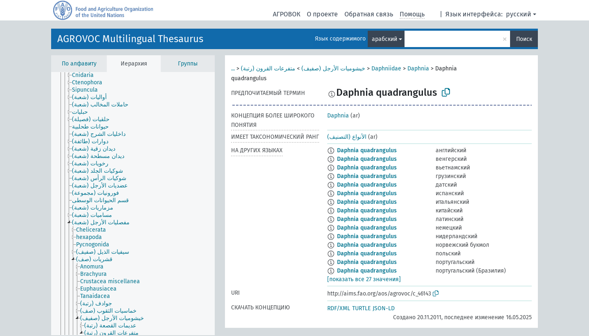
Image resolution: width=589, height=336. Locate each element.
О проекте (322, 14)
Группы (188, 63)
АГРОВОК (286, 14)
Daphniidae (386, 68)
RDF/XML (338, 308)
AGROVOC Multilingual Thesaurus (130, 39)
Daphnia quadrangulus (367, 150)
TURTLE (361, 308)
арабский (384, 39)
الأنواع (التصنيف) (346, 136)
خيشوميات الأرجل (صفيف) (333, 68)
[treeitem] (86, 75)
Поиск (524, 39)
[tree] (133, 203)
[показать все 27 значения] (364, 279)
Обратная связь (368, 14)
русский (518, 14)
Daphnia (418, 68)
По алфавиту (79, 63)
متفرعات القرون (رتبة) (268, 68)
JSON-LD (384, 308)
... (233, 68)
